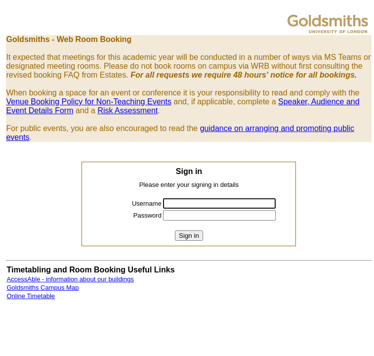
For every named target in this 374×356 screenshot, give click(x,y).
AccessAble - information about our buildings (69, 279)
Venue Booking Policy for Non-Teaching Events (88, 101)
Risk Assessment (127, 110)
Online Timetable (30, 296)
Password (147, 215)
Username (147, 203)
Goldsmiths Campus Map (42, 287)
